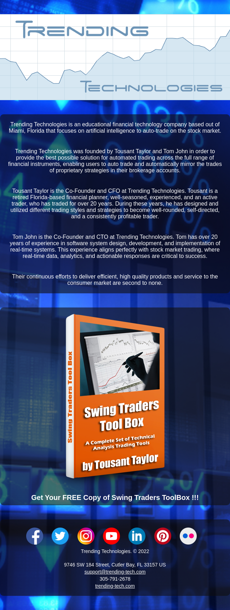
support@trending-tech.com (115, 572)
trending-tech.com (115, 586)
